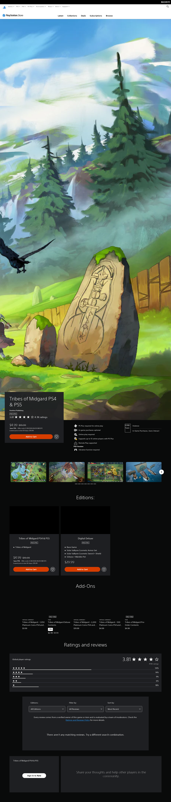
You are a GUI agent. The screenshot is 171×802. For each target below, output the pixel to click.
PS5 (17, 6)
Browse (109, 13)
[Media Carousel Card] (28, 470)
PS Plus (30, 6)
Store (57, 6)
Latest (60, 13)
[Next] (161, 469)
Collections (72, 13)
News (50, 6)
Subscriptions (96, 13)
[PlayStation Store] (13, 13)
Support (65, 6)
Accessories (40, 6)
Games (10, 6)
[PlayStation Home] (4, 6)
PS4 (23, 6)
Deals (83, 13)
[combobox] (47, 707)
